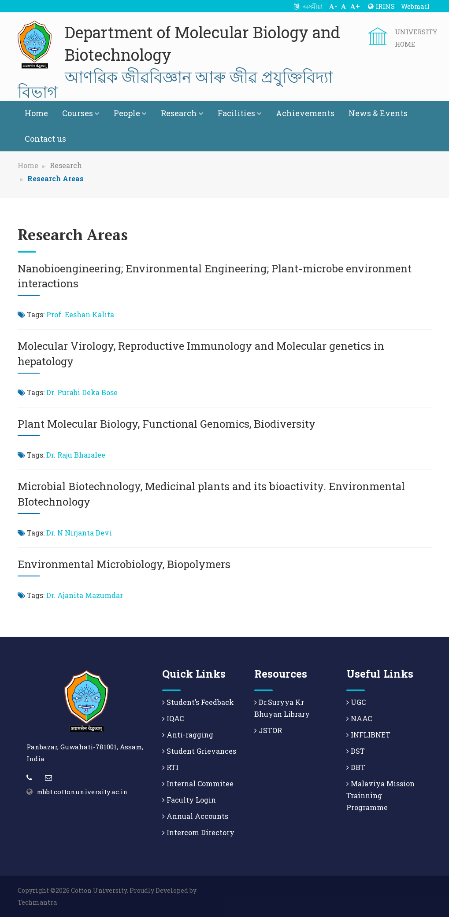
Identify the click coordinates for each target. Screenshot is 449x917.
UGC (356, 702)
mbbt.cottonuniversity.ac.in (82, 791)
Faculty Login (189, 799)
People (130, 113)
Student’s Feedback (198, 702)
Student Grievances (199, 751)
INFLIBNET (368, 734)
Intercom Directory (198, 832)
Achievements (305, 113)
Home (36, 113)
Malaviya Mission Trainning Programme (380, 795)
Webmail (415, 6)
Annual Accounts (195, 816)
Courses (81, 113)
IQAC (173, 718)
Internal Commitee (198, 783)
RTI (170, 767)
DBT (355, 767)
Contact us (45, 138)
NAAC (359, 718)
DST (355, 751)
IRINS (381, 6)
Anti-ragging (187, 734)
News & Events (378, 113)
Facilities (240, 113)
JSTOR (268, 730)
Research (182, 113)
